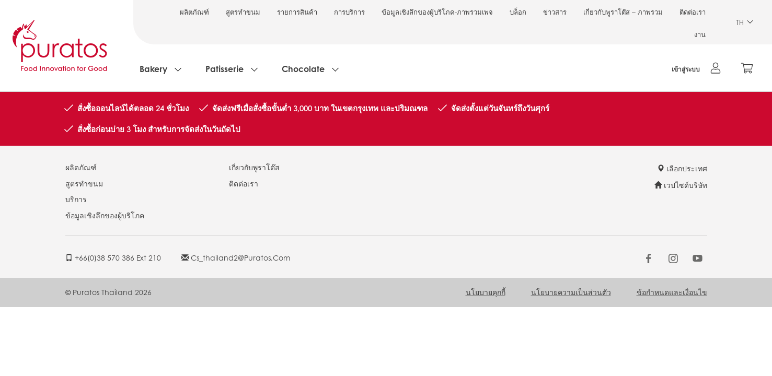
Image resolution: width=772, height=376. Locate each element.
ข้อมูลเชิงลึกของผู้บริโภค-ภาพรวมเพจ (437, 12)
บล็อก (518, 12)
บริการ (76, 199)
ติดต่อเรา (692, 12)
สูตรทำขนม (243, 12)
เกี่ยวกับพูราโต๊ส (254, 167)
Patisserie (224, 69)
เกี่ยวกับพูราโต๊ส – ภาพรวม (623, 12)
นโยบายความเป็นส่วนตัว (571, 292)
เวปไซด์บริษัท (680, 185)
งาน (700, 34)
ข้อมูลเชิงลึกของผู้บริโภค (104, 215)
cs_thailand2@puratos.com (235, 257)
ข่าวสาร (555, 12)
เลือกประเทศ (682, 168)
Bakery (153, 69)
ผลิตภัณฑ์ (194, 12)
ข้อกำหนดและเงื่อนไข (672, 292)
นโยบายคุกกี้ (485, 292)
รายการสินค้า (297, 12)
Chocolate (303, 69)
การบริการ (349, 12)
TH (744, 22)
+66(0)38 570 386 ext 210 (113, 257)
